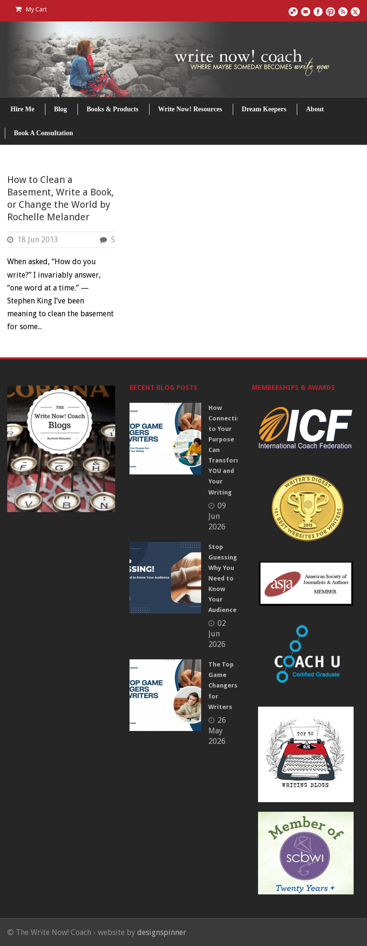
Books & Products (112, 109)
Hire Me (22, 109)
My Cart (31, 9)
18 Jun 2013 (37, 239)
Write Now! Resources (190, 109)
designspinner (161, 932)
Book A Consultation (43, 133)
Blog (60, 109)
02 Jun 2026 (217, 634)
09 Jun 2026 (217, 516)
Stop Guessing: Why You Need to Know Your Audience (223, 578)
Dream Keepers (264, 109)
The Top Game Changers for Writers (222, 685)
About (315, 109)
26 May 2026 (217, 731)
